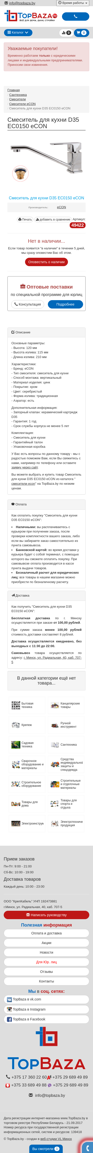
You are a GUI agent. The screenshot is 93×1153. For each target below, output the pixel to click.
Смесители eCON (22, 104)
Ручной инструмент (68, 725)
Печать (25, 219)
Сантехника (18, 95)
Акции (46, 943)
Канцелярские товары (70, 705)
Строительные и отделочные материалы (71, 784)
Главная (13, 90)
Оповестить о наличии (46, 262)
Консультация (27, 304)
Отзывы (46, 972)
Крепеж (27, 725)
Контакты (46, 981)
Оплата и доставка (46, 933)
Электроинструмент (33, 823)
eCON (61, 207)
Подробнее (65, 304)
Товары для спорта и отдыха (69, 804)
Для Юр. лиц (46, 962)
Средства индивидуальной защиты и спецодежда (72, 764)
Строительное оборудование (31, 784)
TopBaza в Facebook (26, 1019)
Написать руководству (46, 915)
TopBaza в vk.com (24, 999)
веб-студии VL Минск (56, 1139)
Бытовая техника (27, 705)
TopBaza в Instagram (26, 1009)
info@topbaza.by (19, 3)
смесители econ (23, 483)
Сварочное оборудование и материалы (33, 764)
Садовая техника (28, 744)
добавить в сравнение (53, 219)
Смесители (17, 99)
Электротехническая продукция (72, 823)
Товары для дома (30, 803)
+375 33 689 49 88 (25, 1085)
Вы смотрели (46, 1149)
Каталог (16, 32)
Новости (46, 952)
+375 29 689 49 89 (67, 1077)
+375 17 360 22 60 (26, 1077)
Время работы (72, 3)
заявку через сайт (24, 467)
